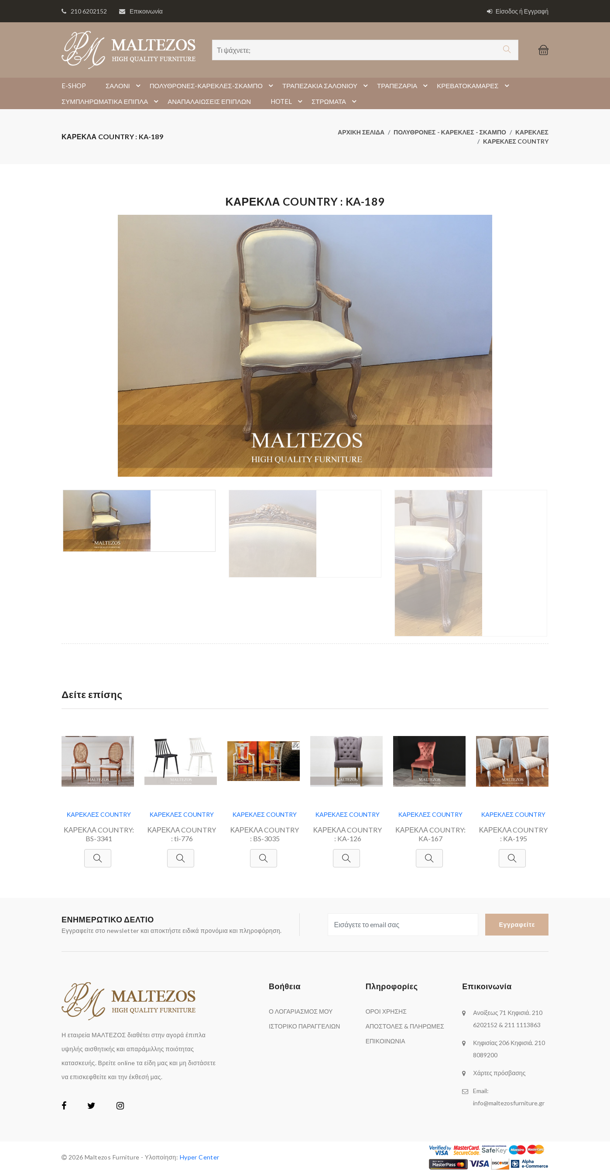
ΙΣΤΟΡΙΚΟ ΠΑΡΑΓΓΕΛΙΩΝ (304, 1026)
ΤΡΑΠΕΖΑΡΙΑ (403, 85)
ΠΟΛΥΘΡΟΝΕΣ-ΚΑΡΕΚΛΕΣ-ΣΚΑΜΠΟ (213, 85)
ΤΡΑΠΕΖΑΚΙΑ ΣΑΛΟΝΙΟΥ (326, 85)
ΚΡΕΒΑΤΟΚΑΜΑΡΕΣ (474, 85)
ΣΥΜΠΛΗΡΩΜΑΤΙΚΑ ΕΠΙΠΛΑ (111, 101)
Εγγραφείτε (517, 924)
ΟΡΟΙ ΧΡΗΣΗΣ (386, 1011)
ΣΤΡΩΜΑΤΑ (335, 101)
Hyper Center (199, 1157)
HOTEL (288, 101)
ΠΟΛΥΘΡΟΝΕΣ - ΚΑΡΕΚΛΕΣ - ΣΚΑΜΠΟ (450, 132)
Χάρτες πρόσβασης (499, 1073)
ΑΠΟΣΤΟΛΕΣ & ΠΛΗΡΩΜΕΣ (405, 1026)
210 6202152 (89, 11)
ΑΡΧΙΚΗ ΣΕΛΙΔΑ (361, 132)
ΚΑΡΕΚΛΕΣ (531, 132)
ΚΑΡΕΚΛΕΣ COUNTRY (515, 141)
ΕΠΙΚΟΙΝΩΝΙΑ (385, 1041)
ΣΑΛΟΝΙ (124, 85)
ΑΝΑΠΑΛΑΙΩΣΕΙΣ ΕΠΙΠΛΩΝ (209, 101)
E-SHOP (74, 85)
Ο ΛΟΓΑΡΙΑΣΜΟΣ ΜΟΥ (300, 1011)
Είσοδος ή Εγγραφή (517, 11)
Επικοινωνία (146, 11)
